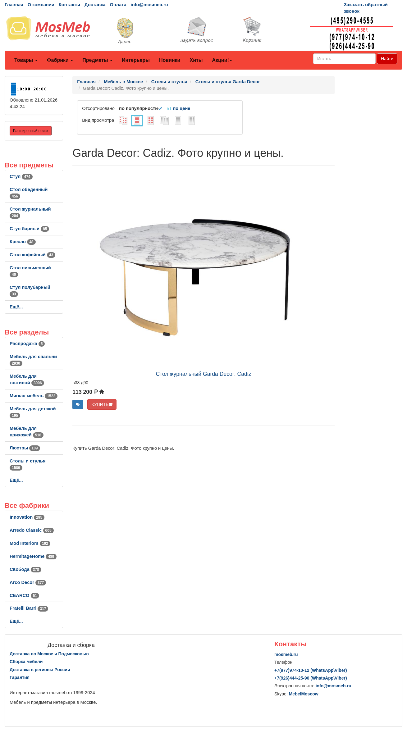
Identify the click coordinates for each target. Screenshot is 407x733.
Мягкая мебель (33, 395)
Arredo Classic (32, 530)
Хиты (196, 60)
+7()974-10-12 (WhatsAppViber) (310, 670)
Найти (387, 58)
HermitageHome (33, 556)
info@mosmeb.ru (149, 4)
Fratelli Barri (29, 608)
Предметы (97, 60)
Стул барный (29, 228)
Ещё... (16, 306)
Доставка (95, 4)
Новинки (170, 60)
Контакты (69, 4)
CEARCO (24, 595)
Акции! (222, 60)
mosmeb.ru (286, 654)
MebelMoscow (303, 693)
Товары (26, 60)
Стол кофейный (32, 254)
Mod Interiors (30, 543)
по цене (178, 108)
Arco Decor (28, 582)
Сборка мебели (26, 661)
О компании (41, 4)
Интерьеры (136, 60)
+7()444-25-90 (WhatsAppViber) (310, 678)
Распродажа (27, 343)
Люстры (25, 447)
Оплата (118, 4)
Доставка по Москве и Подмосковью (49, 653)
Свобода (25, 569)
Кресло (23, 241)
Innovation (27, 517)
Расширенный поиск (30, 131)
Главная (14, 4)
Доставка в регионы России (40, 669)
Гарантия (20, 677)
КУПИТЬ (101, 404)
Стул (21, 176)
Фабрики (60, 60)
